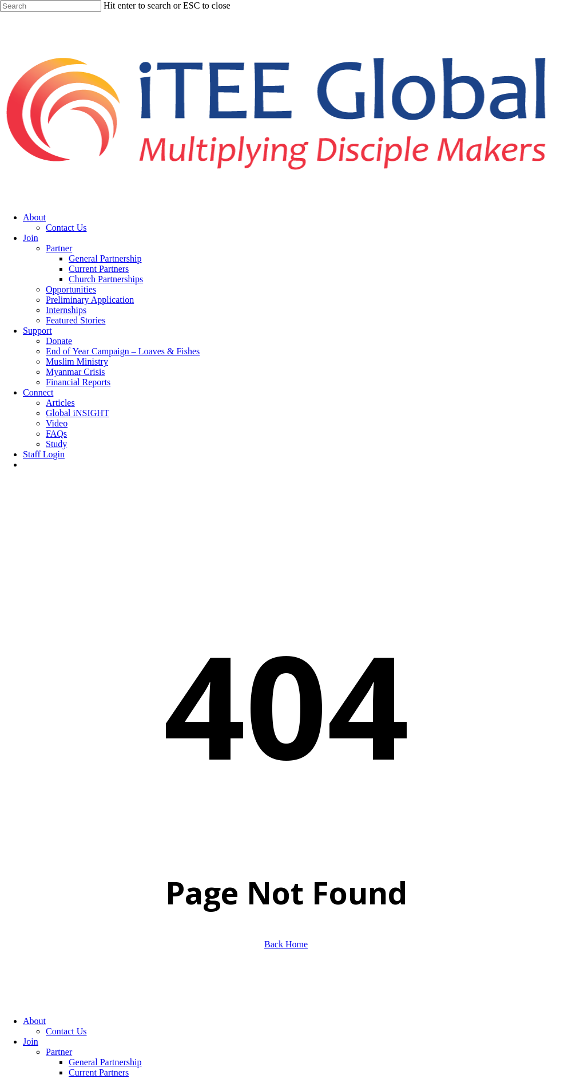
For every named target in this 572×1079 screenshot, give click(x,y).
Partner (59, 1052)
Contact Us (66, 1031)
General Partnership (105, 1062)
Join (30, 1041)
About (34, 1021)
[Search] (50, 6)
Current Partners (99, 1072)
